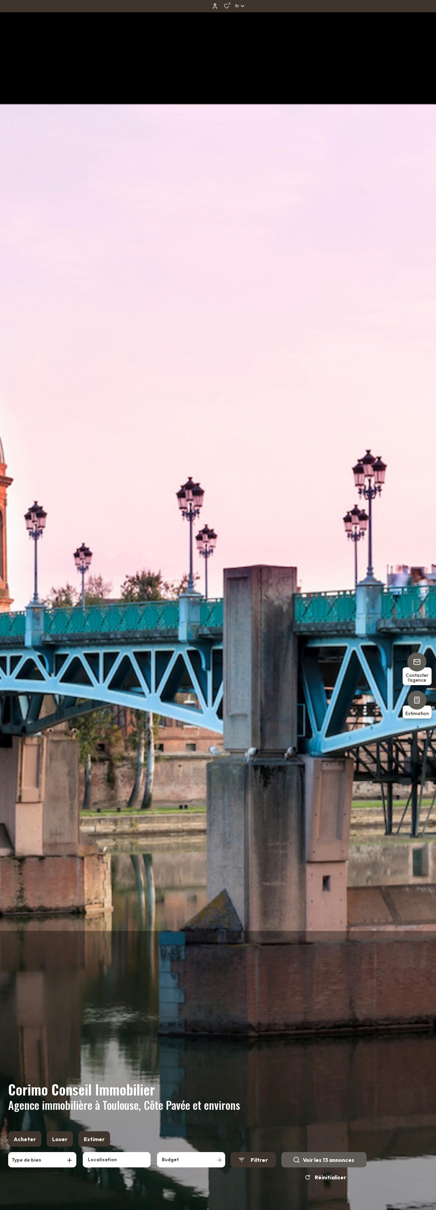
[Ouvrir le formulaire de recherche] (253, 1159)
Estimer (94, 1139)
